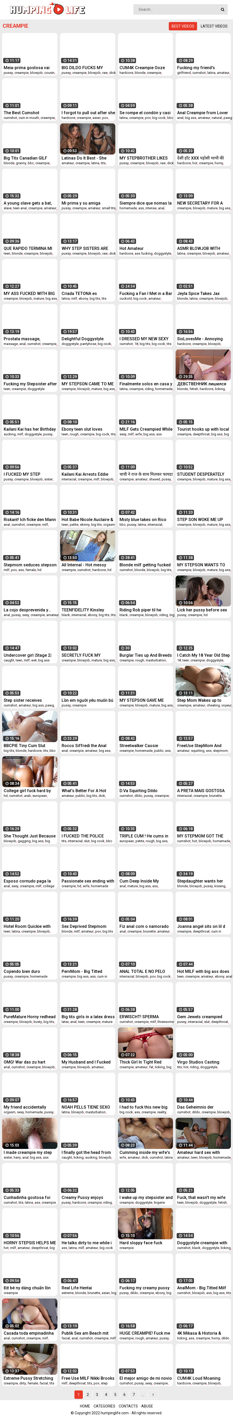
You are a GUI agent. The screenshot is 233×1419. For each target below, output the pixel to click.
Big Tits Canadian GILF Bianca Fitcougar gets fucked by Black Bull (25, 158)
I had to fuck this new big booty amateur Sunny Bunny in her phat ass (143, 1107)
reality (161, 1112)
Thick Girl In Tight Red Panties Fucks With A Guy (144, 1062)
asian (97, 118)
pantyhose (88, 344)
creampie (21, 73)
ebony (83, 298)
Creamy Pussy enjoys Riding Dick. (82, 1197)
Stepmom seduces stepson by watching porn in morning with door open (30, 564)
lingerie (159, 1202)
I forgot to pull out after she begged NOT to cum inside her (88, 112)
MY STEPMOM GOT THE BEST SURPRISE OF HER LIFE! (200, 836)
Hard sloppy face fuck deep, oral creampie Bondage (141, 1242)
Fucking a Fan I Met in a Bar (146, 293)
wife (138, 434)
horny (219, 163)
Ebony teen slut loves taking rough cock (82, 429)
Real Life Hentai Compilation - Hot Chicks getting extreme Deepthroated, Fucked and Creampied (87, 1287)
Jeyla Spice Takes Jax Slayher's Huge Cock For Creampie (201, 293)
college (48, 886)
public (159, 751)
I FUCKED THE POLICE (83, 836)
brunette (215, 796)
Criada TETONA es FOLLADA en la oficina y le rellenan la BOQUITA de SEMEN (87, 293)
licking (220, 389)
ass (141, 208)
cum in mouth (29, 118)
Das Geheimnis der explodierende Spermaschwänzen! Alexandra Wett (196, 1107)
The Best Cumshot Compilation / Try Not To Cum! (27, 112)
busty (38, 1022)
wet (34, 660)
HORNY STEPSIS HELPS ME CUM (30, 1242)
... (143, 1395)
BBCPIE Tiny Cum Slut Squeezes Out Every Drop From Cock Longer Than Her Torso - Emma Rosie (28, 745)
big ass (190, 118)
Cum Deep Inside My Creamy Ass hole (139, 881)
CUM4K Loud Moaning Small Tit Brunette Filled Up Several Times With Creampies (203, 1378)
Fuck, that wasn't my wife (201, 1197)
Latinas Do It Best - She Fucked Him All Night (84, 158)
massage (11, 344)
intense (150, 208)
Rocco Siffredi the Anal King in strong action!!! (84, 745)
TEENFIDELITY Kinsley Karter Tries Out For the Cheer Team (84, 609)
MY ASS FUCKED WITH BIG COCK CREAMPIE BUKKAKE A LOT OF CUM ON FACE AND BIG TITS (30, 293)
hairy (17, 1157)
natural (217, 118)
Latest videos (214, 26)
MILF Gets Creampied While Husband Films (146, 429)
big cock (159, 118)
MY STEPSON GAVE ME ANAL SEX (142, 700)
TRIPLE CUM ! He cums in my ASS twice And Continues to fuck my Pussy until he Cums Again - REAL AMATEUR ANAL (145, 836)
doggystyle (162, 253)
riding (149, 389)
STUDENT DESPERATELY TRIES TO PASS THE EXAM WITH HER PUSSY (202, 474)
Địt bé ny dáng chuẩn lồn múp (27, 1287)
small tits (109, 208)
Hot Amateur (132, 248)
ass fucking (144, 253)
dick (112, 73)
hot (194, 163)
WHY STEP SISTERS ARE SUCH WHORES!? (85, 248)
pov (105, 118)
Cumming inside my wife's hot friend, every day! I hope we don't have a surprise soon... (146, 1152)
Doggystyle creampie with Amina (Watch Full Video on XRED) (203, 1242)
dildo (138, 796)
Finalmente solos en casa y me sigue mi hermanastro (146, 383)
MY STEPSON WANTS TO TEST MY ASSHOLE (201, 564)
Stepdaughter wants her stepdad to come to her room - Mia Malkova (200, 881)
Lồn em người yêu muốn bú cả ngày (87, 700)
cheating (213, 705)
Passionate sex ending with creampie (88, 881)
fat (151, 1067)
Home (85, 1406)
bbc (170, 118)
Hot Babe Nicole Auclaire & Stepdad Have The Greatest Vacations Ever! (88, 519)
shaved (154, 479)
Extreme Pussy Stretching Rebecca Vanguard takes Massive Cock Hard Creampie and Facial (28, 1378)
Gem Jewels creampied (199, 1016)
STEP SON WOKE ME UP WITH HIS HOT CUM (200, 519)
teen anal (20, 208)
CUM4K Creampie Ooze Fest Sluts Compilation (142, 67)
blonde (140, 73)
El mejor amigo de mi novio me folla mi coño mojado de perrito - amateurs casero (146, 1378)
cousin (49, 73)
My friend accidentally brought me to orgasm (25, 1107)
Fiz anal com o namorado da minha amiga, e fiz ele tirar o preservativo (144, 926)
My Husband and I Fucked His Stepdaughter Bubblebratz (86, 1062)
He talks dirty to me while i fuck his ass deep (87, 1242)
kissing (219, 886)
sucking (10, 434)
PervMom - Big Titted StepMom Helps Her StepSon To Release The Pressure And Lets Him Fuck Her (85, 971)
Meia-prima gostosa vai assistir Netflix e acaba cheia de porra (27, 67)
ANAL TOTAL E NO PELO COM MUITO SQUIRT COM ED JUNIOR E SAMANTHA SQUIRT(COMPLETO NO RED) (144, 971)
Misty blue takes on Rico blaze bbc (143, 519)
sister (48, 479)
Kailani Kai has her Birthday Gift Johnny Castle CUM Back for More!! (30, 429)
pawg (228, 118)
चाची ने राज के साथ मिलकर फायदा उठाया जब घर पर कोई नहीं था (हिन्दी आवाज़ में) (146, 474)
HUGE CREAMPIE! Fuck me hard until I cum (145, 1333)
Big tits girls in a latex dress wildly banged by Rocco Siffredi (88, 1016)
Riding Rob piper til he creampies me (140, 609)
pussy (8, 73)
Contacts (128, 1406)
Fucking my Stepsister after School (30, 383)
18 (136, 344)
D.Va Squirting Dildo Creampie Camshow (139, 790)
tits (103, 163)
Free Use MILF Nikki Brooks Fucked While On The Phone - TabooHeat (88, 1378)
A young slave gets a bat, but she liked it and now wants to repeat (28, 203)
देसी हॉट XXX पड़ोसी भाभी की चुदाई (200, 158)
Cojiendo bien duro (22, 971)
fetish (193, 389)
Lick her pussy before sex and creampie (202, 609)
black (66, 615)
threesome (166, 1022)
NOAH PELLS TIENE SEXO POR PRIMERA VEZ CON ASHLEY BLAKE (86, 1107)
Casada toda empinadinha (29, 1333)
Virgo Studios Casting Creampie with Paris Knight (203, 1062)
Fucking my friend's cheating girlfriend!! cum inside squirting (200, 67)
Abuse (147, 1406)
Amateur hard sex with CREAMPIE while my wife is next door (203, 1152)
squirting (197, 751)
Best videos (183, 26)
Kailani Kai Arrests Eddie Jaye (85, 474)
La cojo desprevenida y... (27, 609)
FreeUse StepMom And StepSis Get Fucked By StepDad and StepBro (199, 745)
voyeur (226, 705)
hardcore (126, 73)
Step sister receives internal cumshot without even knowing (27, 700)
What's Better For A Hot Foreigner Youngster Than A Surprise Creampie (87, 790)
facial (66, 1338)
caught (9, 660)
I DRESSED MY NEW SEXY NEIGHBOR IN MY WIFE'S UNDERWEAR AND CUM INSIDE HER (144, 338)
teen (7, 253)
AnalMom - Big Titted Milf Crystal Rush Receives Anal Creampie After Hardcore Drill (203, 1287)
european (39, 796)
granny (21, 163)
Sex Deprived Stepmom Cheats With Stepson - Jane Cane (88, 926)
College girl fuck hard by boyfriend (27, 790)
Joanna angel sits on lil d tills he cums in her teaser (202, 926)
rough (74, 434)
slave (8, 208)
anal (180, 118)
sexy (123, 434)
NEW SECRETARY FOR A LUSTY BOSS (200, 203)
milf (74, 298)
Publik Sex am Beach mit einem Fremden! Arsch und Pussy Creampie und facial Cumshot (87, 1333)
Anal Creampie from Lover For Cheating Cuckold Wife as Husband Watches (203, 112)
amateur (223, 73)
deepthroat (201, 434)
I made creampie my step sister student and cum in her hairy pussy (28, 1152)
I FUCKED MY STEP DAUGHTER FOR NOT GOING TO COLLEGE (24, 474)
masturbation (156, 660)
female (30, 570)
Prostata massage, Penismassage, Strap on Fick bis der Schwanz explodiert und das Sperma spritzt (29, 338)
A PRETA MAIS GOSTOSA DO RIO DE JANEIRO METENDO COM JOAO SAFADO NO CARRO (201, 790)
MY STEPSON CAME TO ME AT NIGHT (88, 383)
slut (87, 841)
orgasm (109, 525)
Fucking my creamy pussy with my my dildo (145, 1287)
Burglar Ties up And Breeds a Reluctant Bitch (146, 655)
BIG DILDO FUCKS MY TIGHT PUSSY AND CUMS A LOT (88, 67)
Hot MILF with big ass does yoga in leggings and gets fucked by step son (203, 971)
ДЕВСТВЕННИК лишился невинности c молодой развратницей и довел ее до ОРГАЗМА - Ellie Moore (202, 383)
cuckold (126, 298)
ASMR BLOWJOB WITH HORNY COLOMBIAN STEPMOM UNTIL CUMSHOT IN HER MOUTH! (203, 248)
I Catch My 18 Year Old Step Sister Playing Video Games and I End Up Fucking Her (203, 655)
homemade (128, 208)
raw (105, 73)
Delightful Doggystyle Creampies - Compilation (86, 338)
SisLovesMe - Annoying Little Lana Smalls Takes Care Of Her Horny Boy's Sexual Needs (200, 338)
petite (74, 525)
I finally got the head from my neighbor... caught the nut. (86, 1152)
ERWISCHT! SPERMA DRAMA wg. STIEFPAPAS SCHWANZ (143, 1016)
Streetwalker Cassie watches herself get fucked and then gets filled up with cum (146, 745)
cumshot (199, 73)
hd (39, 570)
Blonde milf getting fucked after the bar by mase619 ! (145, 564)
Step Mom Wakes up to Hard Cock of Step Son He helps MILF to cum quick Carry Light (202, 700)
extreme (68, 1293)
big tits (95, 298)
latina (211, 73)
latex (65, 1022)
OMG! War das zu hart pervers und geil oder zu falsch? (27, 1062)
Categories (104, 1406)
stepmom (220, 751)
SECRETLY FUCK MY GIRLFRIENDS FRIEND (82, 655)
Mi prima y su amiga (81, 203)
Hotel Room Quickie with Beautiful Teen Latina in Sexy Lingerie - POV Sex (27, 926)
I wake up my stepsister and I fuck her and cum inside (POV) (146, 1197)
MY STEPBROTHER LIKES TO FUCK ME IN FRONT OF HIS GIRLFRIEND (145, 158)
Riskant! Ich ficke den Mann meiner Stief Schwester (30, 519)
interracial (69, 479)
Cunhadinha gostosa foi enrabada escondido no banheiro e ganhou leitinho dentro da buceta (29, 1197)
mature (212, 208)
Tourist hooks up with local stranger (203, 429)
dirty (22, 1383)
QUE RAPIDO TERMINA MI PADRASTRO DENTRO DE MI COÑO (30, 248)
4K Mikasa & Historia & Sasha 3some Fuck (199, 1333)
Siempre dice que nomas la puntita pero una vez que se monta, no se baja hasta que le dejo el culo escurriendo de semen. (146, 203)
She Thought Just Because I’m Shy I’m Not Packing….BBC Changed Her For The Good (30, 836)
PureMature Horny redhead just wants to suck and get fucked (30, 1016)
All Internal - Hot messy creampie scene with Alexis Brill (88, 564)
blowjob (36, 73)
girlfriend (184, 73)
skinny (85, 525)
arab (27, 796)
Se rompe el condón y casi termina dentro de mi (145, 112)
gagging (24, 841)
